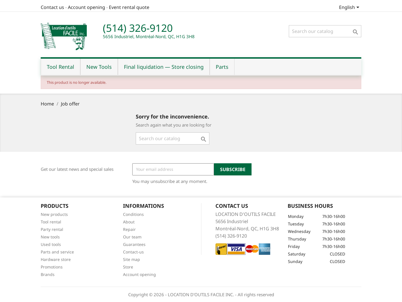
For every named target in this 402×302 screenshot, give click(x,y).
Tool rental (51, 222)
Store (128, 267)
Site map (131, 259)
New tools (50, 237)
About (129, 222)
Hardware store (56, 259)
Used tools (51, 244)
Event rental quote (129, 7)
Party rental (52, 229)
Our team (132, 237)
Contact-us (133, 252)
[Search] (325, 31)
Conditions (133, 214)
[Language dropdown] (350, 7)
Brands (48, 274)
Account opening (86, 7)
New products (54, 214)
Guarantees (134, 244)
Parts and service (57, 252)
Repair (129, 229)
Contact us (52, 7)
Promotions (52, 267)
